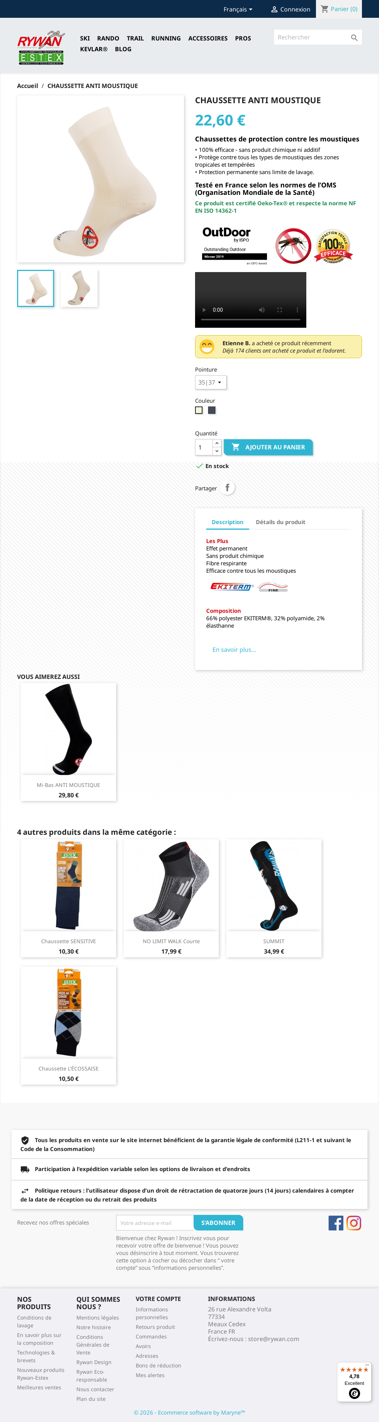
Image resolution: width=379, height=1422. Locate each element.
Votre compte (158, 1299)
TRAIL (135, 38)
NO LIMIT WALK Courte (171, 941)
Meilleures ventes (39, 1387)
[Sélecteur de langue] (239, 10)
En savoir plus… (234, 649)
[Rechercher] (318, 37)
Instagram (353, 1223)
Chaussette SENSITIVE (68, 941)
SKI (85, 38)
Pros (243, 38)
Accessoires (208, 38)
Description (228, 522)
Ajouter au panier (268, 447)
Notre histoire (93, 1327)
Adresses (147, 1355)
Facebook (336, 1223)
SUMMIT (273, 941)
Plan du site (91, 1398)
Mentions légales (97, 1317)
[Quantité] (204, 447)
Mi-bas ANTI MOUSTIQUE (68, 784)
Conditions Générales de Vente (92, 1344)
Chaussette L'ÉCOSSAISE (69, 1068)
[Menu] (367, 1366)
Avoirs (143, 1346)
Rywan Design (94, 1362)
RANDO (108, 38)
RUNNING (166, 38)
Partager (227, 487)
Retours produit (155, 1326)
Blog (123, 49)
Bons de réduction (158, 1365)
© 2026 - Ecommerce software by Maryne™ (189, 1412)
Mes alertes (150, 1375)
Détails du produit (281, 522)
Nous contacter (95, 1389)
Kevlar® (94, 49)
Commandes (151, 1336)
